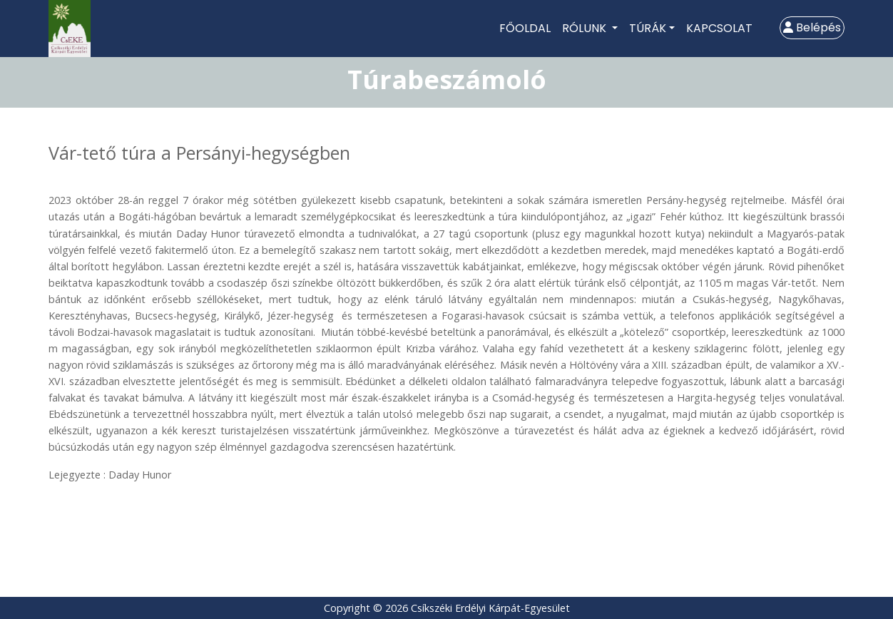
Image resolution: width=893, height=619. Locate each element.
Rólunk (585, 28)
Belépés (812, 27)
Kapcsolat (719, 28)
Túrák (647, 28)
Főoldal (525, 28)
